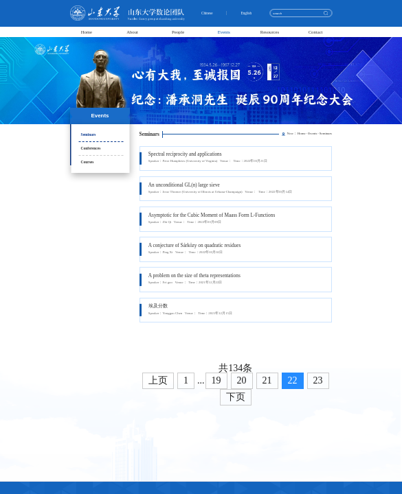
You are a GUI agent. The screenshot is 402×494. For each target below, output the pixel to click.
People (178, 32)
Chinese (208, 13)
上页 (158, 380)
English (248, 13)
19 (216, 380)
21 (267, 380)
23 (318, 380)
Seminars (88, 134)
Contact (316, 32)
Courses (87, 162)
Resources (270, 32)
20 (242, 380)
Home (86, 32)
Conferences (91, 148)
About (132, 32)
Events (224, 32)
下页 (235, 397)
